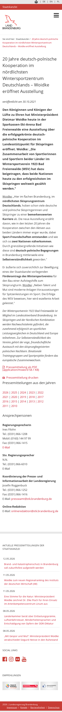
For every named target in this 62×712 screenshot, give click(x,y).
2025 (14, 392)
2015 (14, 401)
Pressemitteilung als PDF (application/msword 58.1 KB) (20, 368)
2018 (32, 397)
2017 (40, 397)
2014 (23, 401)
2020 (14, 397)
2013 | (33, 401)
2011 (5, 406)
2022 (40, 392)
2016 (5, 401)
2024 (23, 392)
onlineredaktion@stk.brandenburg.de (34, 511)
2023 (32, 392)
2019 (23, 397)
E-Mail (6, 447)
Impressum (12, 707)
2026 (5, 392)
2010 (14, 406)
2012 (40, 401)
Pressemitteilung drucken (22, 377)
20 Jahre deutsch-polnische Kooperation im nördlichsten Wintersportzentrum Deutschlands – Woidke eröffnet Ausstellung (30, 42)
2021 (5, 397)
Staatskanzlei (22, 38)
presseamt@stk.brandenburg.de (31, 499)
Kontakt (23, 707)
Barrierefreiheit (37, 707)
